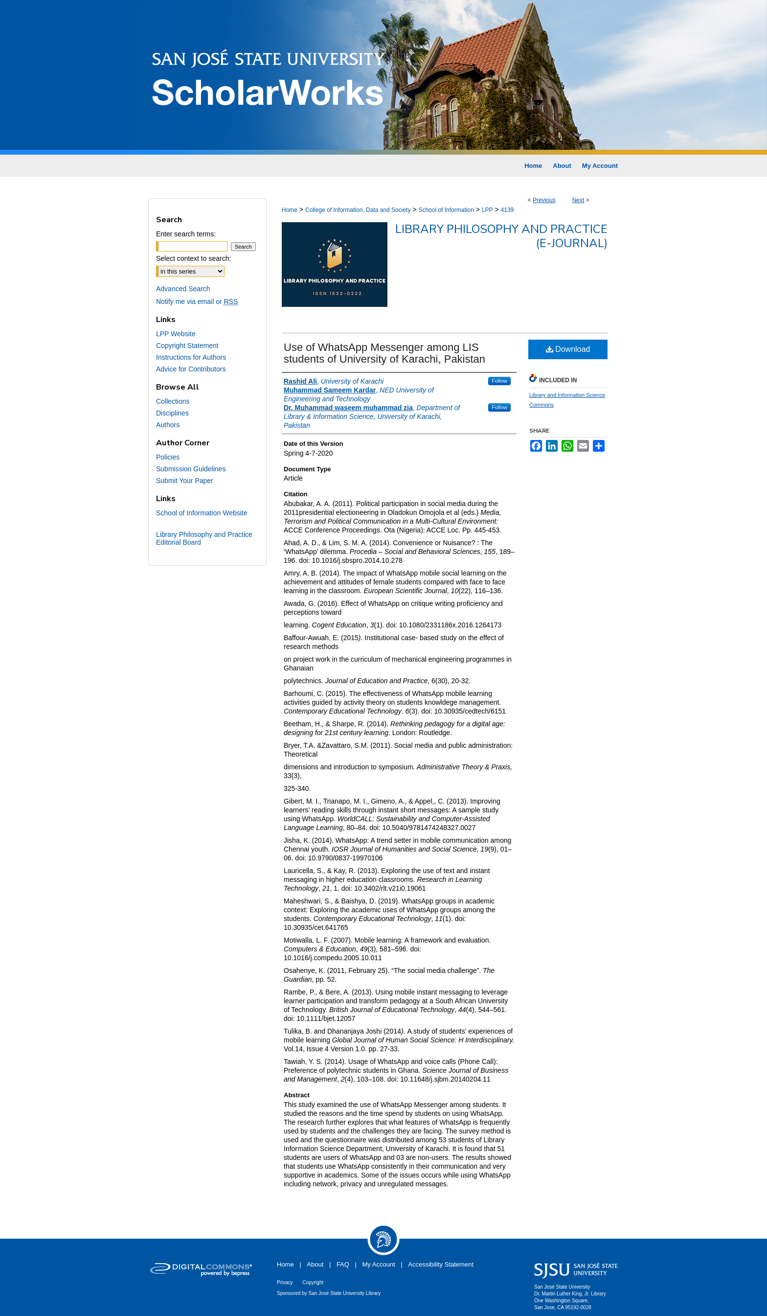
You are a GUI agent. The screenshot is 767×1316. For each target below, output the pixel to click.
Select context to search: (193, 258)
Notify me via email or (197, 301)
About (315, 1264)
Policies (168, 457)
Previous (544, 200)
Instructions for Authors (191, 357)
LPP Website (175, 334)
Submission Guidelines (191, 469)
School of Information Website (202, 513)
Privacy (285, 1282)
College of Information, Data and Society (357, 210)
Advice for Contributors (191, 369)
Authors (168, 425)
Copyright (312, 1282)
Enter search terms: (186, 234)
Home (289, 210)
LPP (487, 210)
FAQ (343, 1264)
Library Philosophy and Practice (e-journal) (501, 236)
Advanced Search (183, 289)
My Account (378, 1264)
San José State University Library (345, 1293)
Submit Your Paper (184, 481)
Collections (172, 401)
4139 (507, 210)
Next (578, 200)
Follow (499, 381)
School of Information (446, 210)
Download (568, 349)
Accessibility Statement (441, 1264)
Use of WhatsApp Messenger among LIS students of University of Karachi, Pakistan (384, 353)
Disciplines (172, 413)
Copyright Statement (187, 345)
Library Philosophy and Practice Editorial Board (204, 538)
